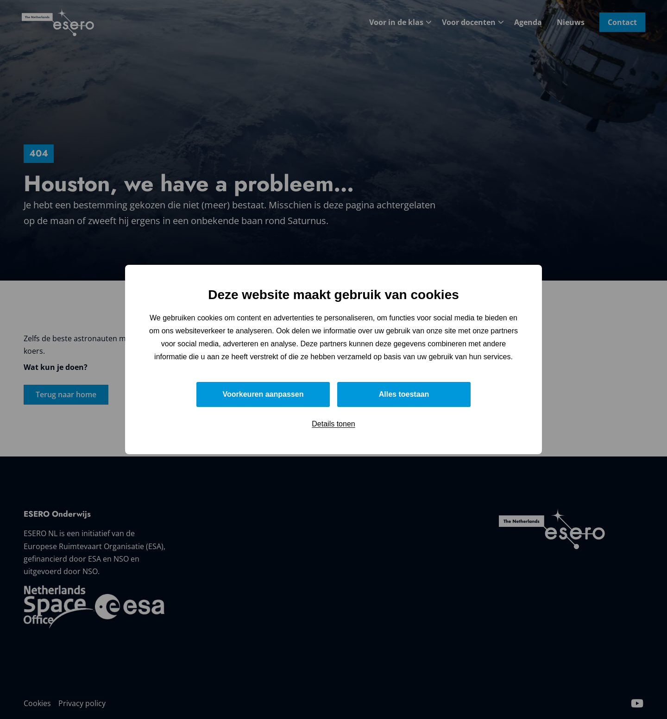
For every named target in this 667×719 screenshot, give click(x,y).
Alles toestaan (404, 394)
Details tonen (333, 424)
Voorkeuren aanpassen (263, 394)
